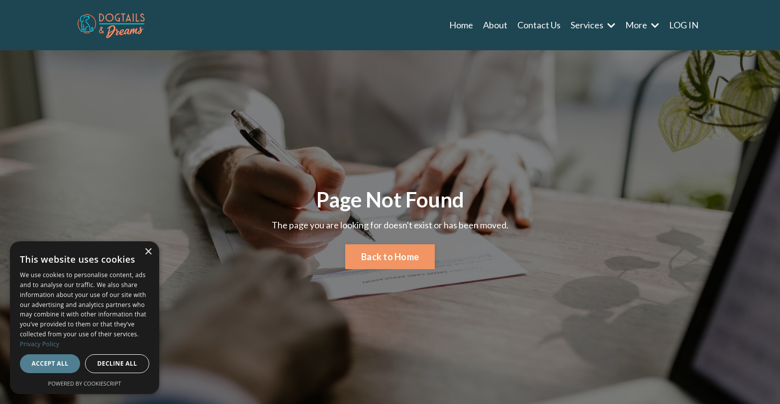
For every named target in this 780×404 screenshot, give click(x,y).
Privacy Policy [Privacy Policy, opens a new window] (39, 344)
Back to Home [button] (390, 256)
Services (593, 24)
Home (461, 24)
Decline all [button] (117, 363)
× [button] (148, 252)
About (495, 24)
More (642, 24)
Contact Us (539, 24)
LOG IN (683, 24)
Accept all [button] (50, 363)
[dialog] (84, 317)
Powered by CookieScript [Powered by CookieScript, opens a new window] (84, 383)
